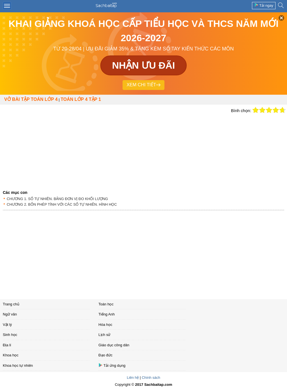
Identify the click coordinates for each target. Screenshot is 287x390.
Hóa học (105, 324)
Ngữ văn (10, 314)
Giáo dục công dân (113, 345)
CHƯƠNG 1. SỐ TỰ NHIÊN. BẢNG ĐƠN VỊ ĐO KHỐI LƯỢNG (57, 199)
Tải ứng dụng (111, 365)
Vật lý (7, 324)
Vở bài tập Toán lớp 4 (31, 99)
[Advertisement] (114, 146)
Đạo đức (105, 355)
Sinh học (10, 335)
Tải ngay (263, 5)
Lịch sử (104, 335)
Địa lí (7, 345)
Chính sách (151, 377)
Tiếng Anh (106, 314)
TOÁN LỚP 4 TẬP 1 (81, 99)
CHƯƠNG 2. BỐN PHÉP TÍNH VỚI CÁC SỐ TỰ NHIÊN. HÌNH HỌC (62, 204)
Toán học (106, 304)
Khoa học (10, 355)
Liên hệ (133, 377)
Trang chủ (11, 304)
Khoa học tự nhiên (18, 365)
